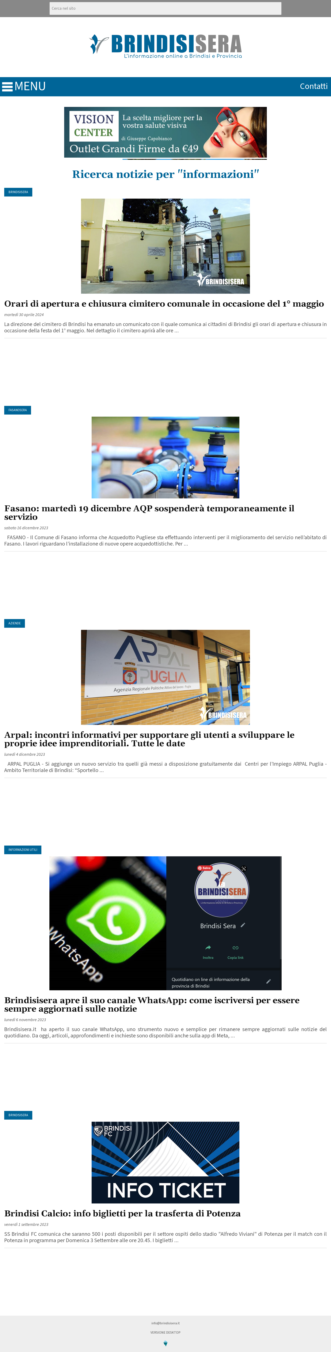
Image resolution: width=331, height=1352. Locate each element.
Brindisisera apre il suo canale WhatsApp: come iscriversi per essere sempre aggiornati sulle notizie (152, 1005)
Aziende (14, 623)
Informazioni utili (22, 850)
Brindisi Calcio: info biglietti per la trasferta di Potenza (122, 1214)
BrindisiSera (18, 192)
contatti (314, 86)
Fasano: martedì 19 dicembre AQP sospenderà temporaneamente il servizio (149, 513)
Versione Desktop (165, 1332)
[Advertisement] (165, 372)
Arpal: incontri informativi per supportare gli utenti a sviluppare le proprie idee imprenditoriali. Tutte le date (149, 739)
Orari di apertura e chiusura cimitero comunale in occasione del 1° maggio (164, 304)
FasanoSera (17, 410)
